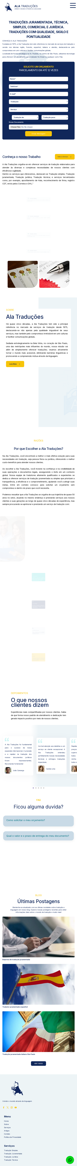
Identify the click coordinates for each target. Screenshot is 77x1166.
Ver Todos (38, 1063)
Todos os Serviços (64, 157)
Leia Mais (15, 364)
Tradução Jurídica (22, 231)
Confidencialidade (27, 601)
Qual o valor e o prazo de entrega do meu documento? (37, 835)
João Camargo (18, 770)
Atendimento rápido (28, 574)
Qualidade (24, 654)
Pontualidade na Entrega (30, 629)
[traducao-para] (55, 117)
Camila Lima (50, 769)
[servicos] (38, 109)
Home (6, 1121)
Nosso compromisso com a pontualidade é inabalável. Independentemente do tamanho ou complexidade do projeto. (38, 636)
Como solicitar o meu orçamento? (25, 820)
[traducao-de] (25, 117)
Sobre (6, 1124)
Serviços (7, 1128)
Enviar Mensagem (38, 134)
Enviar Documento (16, 122)
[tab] (33, 788)
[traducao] (38, 101)
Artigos (6, 1131)
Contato (7, 1134)
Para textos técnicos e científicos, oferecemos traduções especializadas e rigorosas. (39, 254)
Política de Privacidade (12, 1137)
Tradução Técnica (22, 249)
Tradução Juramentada (25, 213)
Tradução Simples (22, 196)
